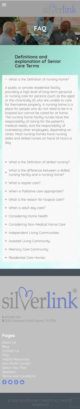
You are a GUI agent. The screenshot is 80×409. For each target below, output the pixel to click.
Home (34, 35)
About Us (9, 342)
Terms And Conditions (19, 376)
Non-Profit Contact (16, 363)
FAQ (5, 355)
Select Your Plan (14, 368)
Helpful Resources (15, 359)
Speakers (9, 372)
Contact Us (10, 351)
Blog (5, 346)
